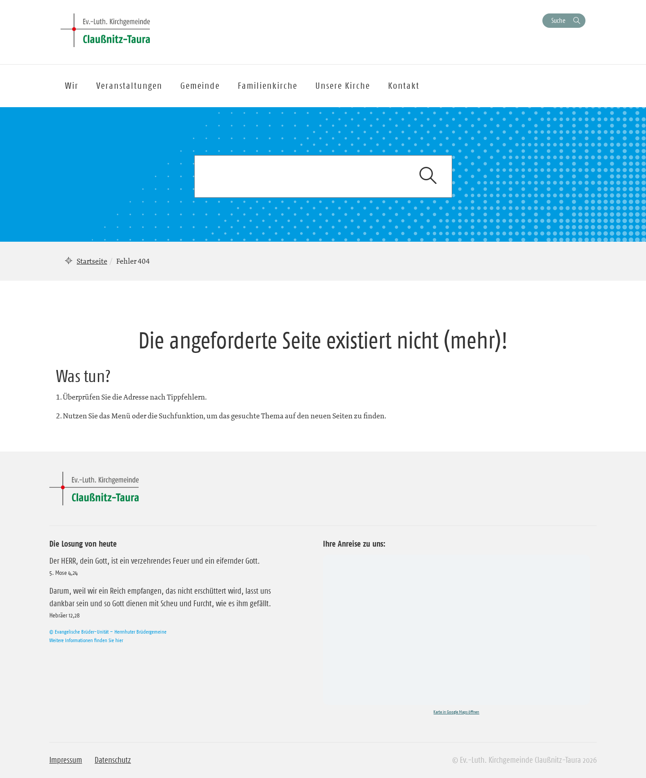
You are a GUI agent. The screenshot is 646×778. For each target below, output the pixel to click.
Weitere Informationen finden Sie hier (86, 640)
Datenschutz (113, 760)
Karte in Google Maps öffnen (456, 712)
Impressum (65, 760)
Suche (558, 20)
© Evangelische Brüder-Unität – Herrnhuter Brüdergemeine (107, 631)
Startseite (92, 261)
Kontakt (403, 85)
